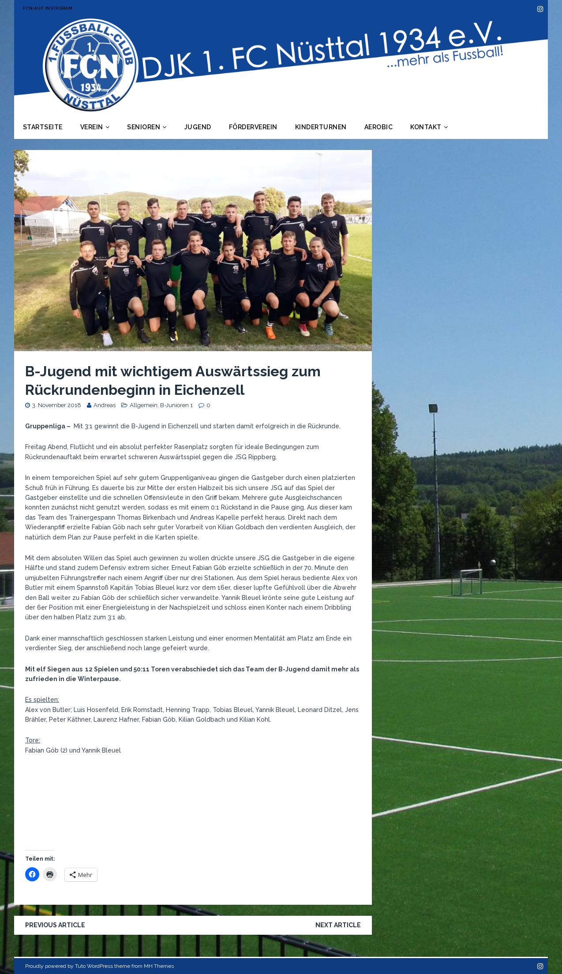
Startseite (43, 127)
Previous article (55, 925)
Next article (338, 925)
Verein (91, 127)
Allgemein (143, 405)
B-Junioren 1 (176, 405)
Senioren (143, 127)
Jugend (197, 127)
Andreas (105, 405)
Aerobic (378, 127)
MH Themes (159, 966)
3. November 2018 (56, 405)
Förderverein (253, 127)
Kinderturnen (321, 127)
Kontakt (426, 127)
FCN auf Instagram (48, 8)
